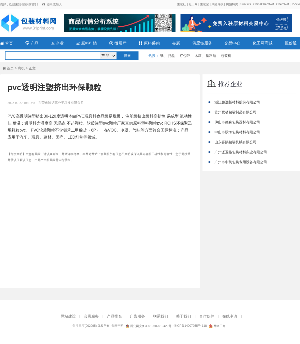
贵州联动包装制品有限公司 (235, 112)
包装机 (226, 56)
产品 (31, 43)
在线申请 (229, 316)
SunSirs (245, 4)
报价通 (291, 43)
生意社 (181, 4)
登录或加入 (54, 4)
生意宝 (204, 4)
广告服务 (137, 316)
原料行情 (86, 43)
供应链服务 (202, 43)
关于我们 (183, 316)
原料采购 (149, 43)
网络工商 (217, 326)
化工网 (193, 4)
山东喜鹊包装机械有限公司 (235, 142)
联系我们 (160, 316)
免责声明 (118, 326)
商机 (21, 68)
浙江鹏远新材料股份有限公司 (237, 102)
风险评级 (218, 4)
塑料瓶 (211, 56)
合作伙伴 (206, 316)
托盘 (171, 56)
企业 (57, 43)
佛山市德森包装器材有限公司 (237, 122)
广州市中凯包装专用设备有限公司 (240, 162)
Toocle (295, 4)
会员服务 (91, 316)
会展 (176, 43)
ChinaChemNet (263, 4)
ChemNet (282, 4)
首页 (6, 43)
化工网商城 (262, 43)
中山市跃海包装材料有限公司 (237, 132)
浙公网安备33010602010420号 (149, 326)
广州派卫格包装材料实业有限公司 (240, 152)
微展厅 (117, 43)
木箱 (198, 56)
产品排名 (114, 316)
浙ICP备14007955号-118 (190, 326)
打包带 (185, 56)
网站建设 (68, 316)
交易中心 (232, 43)
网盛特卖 (232, 4)
